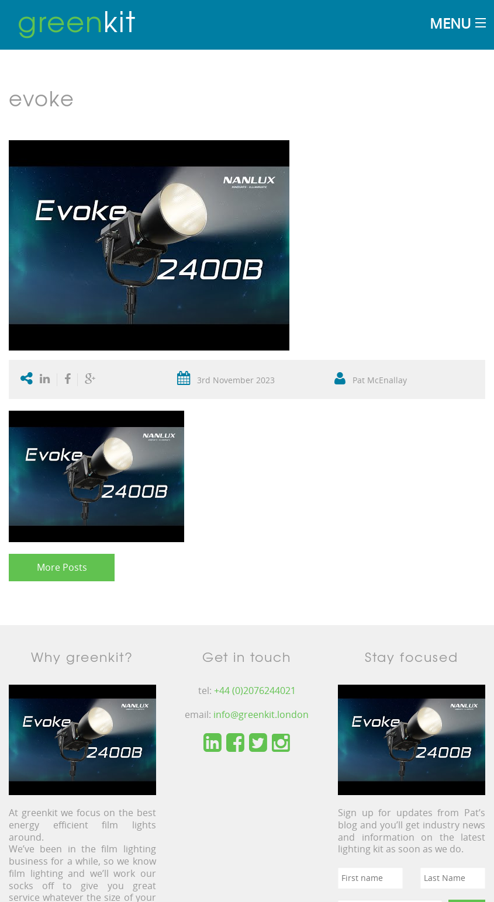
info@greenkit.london (261, 714)
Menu (450, 23)
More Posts (62, 567)
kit (77, 20)
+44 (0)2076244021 (255, 690)
